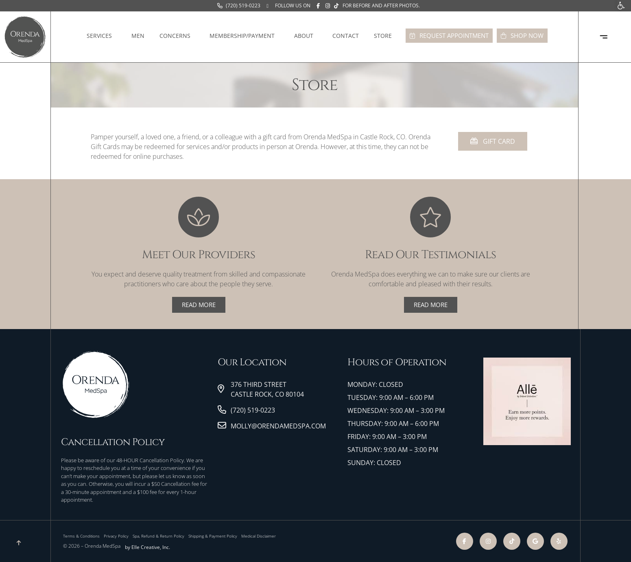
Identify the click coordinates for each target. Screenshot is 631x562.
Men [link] (137, 36)
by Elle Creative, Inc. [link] (147, 547)
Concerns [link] (176, 36)
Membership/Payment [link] (244, 36)
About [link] (305, 36)
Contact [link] (345, 36)
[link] (238, 5)
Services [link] (101, 36)
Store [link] (385, 36)
